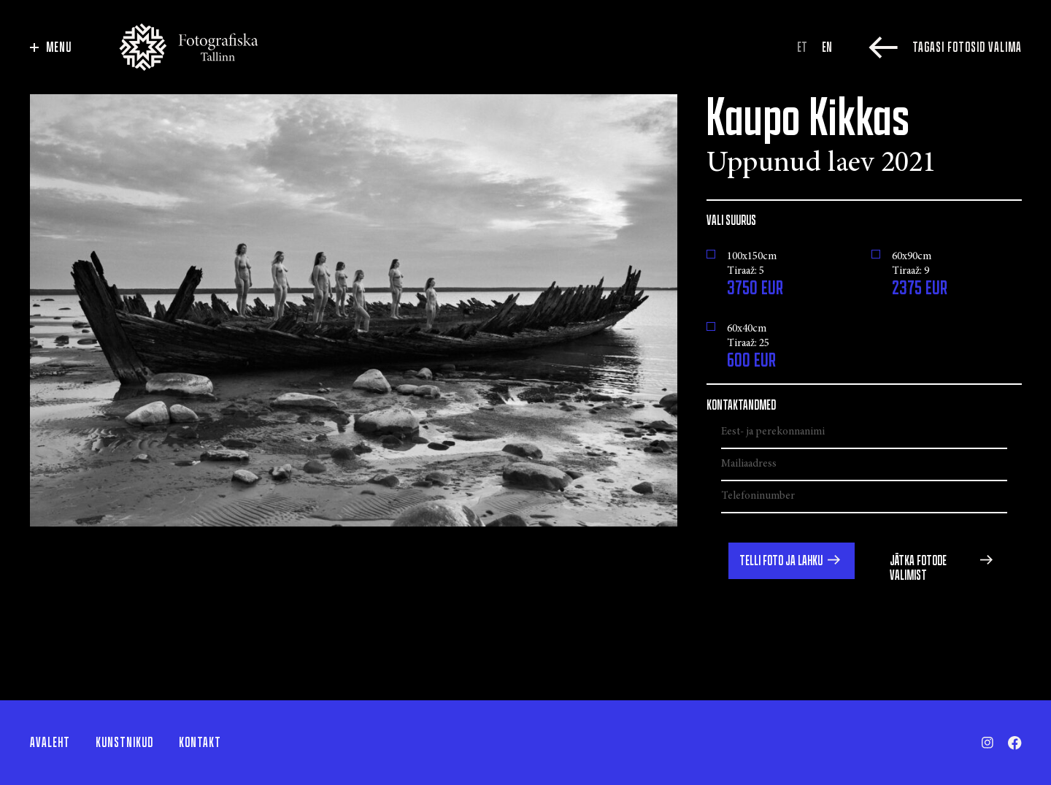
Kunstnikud (124, 742)
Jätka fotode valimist (918, 568)
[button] (791, 561)
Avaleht (50, 742)
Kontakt (200, 742)
